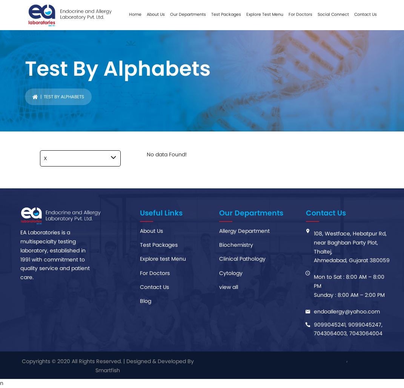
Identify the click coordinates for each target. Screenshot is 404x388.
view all (228, 287)
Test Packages (226, 14)
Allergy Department (244, 231)
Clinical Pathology (242, 259)
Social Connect (333, 14)
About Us (156, 14)
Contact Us (365, 14)
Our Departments (188, 14)
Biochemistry (236, 245)
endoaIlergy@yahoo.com (347, 311)
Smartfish (107, 370)
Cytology (231, 273)
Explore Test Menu (264, 14)
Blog (145, 301)
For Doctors (300, 14)
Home (135, 14)
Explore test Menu (163, 259)
